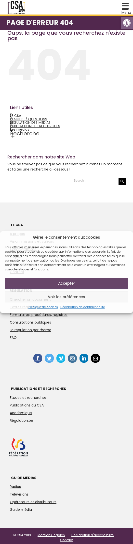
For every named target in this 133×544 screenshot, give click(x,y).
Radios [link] (15, 486)
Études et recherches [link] (28, 397)
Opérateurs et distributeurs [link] (33, 501)
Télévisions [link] (19, 494)
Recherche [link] (25, 133)
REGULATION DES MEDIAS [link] (30, 122)
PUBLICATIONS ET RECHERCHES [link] (35, 126)
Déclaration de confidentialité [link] (82, 307)
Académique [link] (21, 412)
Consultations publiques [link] (30, 322)
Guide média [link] (21, 509)
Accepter (66, 283)
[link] (127, 23)
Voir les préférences (66, 296)
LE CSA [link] (15, 115)
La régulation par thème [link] (30, 329)
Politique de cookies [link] (43, 307)
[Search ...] (94, 180)
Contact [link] (66, 540)
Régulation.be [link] (21, 420)
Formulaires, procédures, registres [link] (38, 314)
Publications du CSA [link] (27, 405)
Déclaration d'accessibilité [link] (92, 535)
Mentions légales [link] (51, 535)
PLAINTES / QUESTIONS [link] (28, 119)
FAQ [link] (13, 337)
